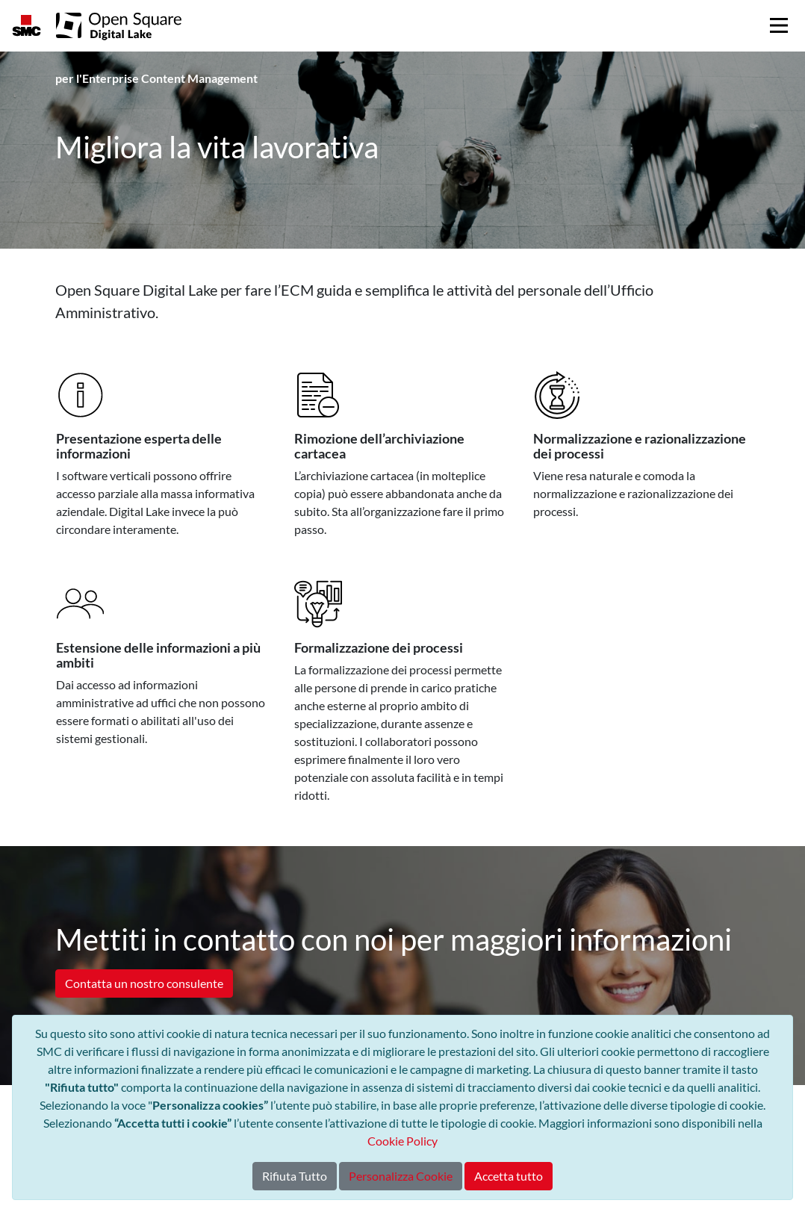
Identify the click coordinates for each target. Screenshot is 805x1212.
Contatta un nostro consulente (144, 983)
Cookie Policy (402, 1141)
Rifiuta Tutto (294, 1176)
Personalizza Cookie (401, 1176)
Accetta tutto (508, 1176)
